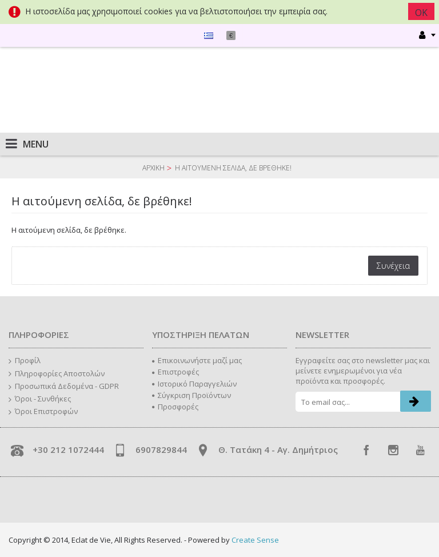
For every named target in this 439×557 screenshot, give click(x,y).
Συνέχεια (393, 265)
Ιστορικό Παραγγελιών (194, 384)
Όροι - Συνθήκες (40, 399)
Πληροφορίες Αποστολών (57, 374)
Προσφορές (175, 406)
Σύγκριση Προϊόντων (191, 395)
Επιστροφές (175, 372)
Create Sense (255, 540)
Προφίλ (25, 361)
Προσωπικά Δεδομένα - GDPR (64, 386)
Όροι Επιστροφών (43, 411)
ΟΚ (421, 12)
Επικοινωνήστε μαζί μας (197, 360)
